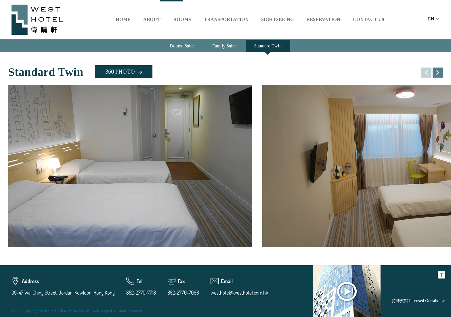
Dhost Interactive (130, 311)
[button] (438, 73)
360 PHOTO (120, 71)
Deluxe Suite (182, 45)
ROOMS (182, 19)
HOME (123, 19)
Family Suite (224, 45)
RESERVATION (323, 19)
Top (441, 274)
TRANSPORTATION (226, 19)
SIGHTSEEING (277, 19)
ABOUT (151, 19)
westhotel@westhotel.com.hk (239, 292)
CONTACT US (368, 19)
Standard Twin (268, 45)
